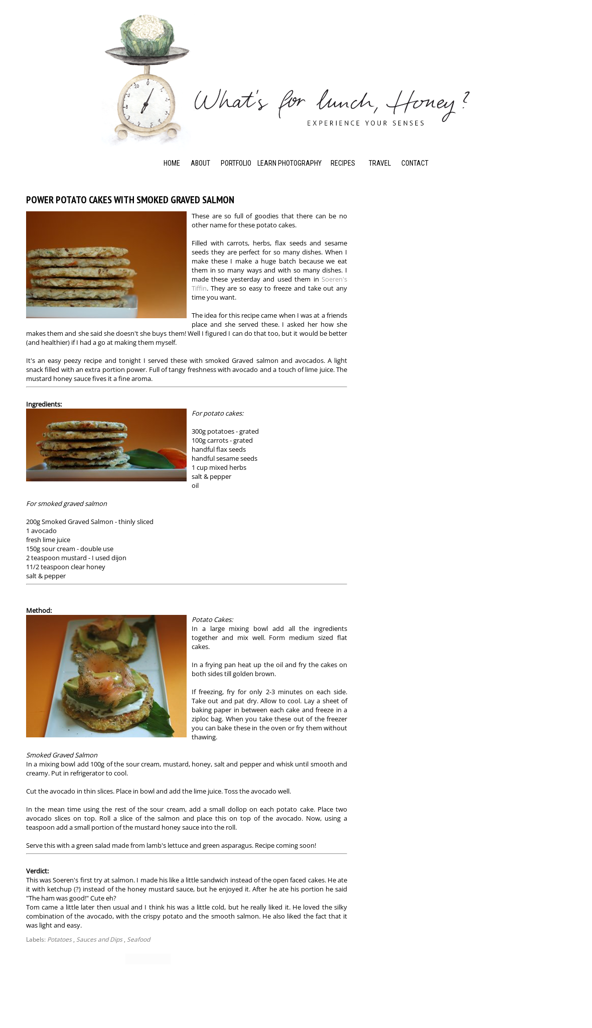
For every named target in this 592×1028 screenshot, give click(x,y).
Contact (414, 163)
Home (172, 163)
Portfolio (236, 163)
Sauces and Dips (99, 939)
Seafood (138, 939)
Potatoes (59, 939)
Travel (380, 163)
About (200, 163)
